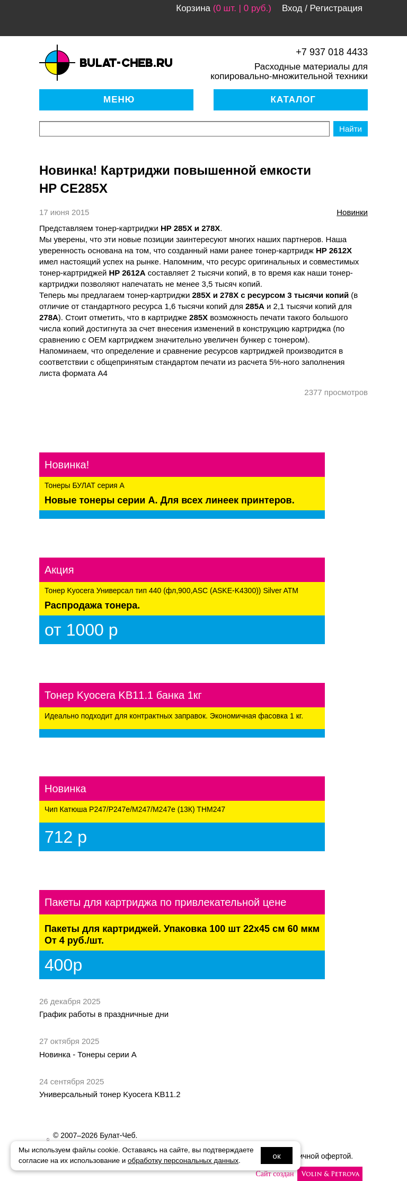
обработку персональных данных (183, 1161)
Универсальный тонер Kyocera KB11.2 (110, 1094)
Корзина (193, 8)
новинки (352, 212)
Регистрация (336, 8)
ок (277, 1155)
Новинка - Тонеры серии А (88, 1054)
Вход (292, 8)
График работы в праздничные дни (104, 1014)
